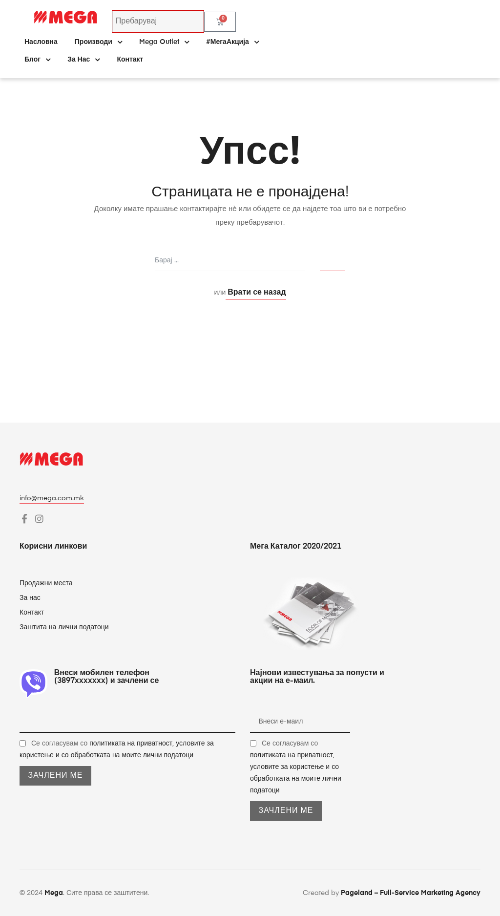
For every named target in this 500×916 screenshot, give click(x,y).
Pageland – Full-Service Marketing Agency (410, 893)
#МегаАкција (232, 42)
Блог (37, 60)
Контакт (130, 59)
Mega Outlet (164, 42)
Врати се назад (256, 293)
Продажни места (46, 583)
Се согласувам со (295, 767)
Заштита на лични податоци (64, 627)
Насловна (41, 42)
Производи (98, 42)
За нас (83, 60)
